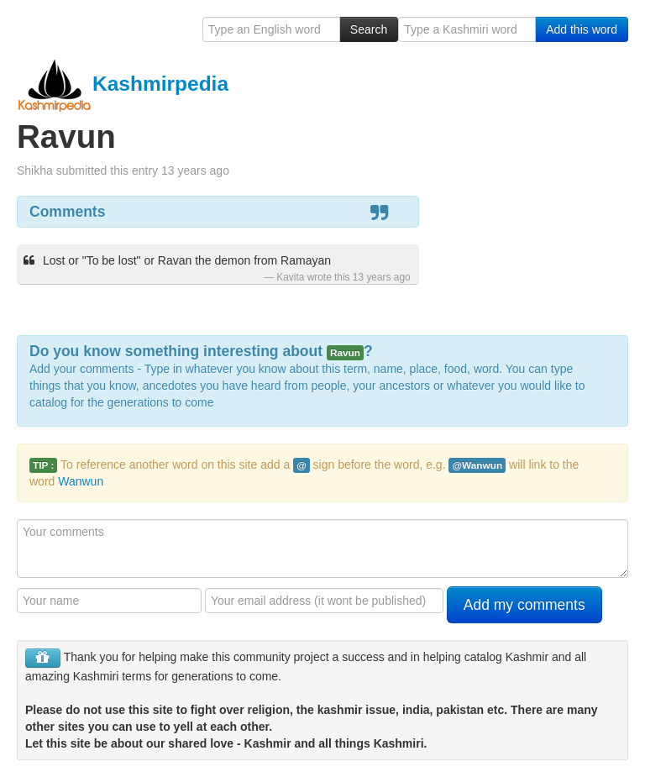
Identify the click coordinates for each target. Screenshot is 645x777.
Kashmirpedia (122, 83)
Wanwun (80, 481)
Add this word (581, 29)
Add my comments (524, 604)
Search (368, 29)
